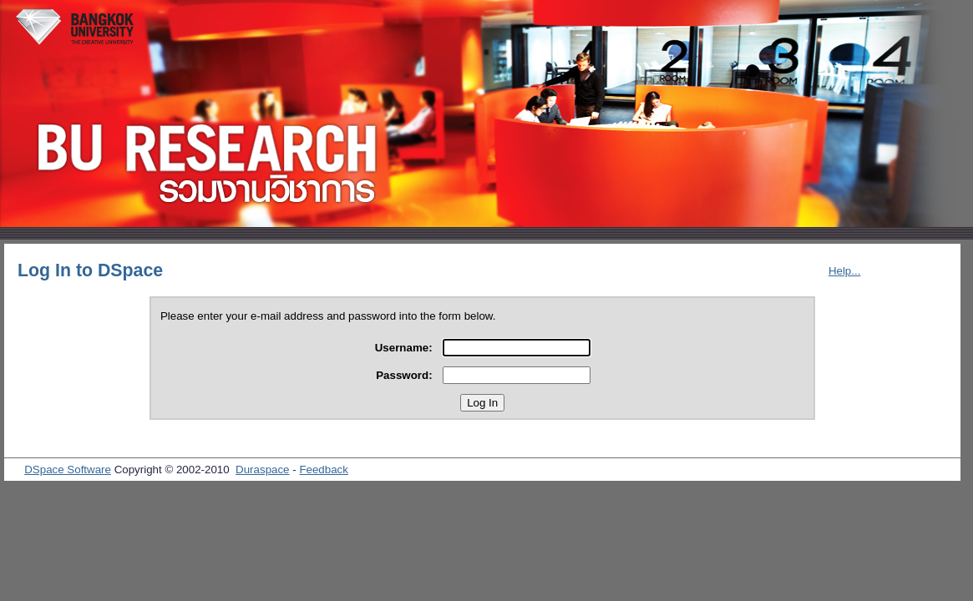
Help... (845, 271)
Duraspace (262, 469)
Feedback (323, 469)
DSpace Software (67, 469)
